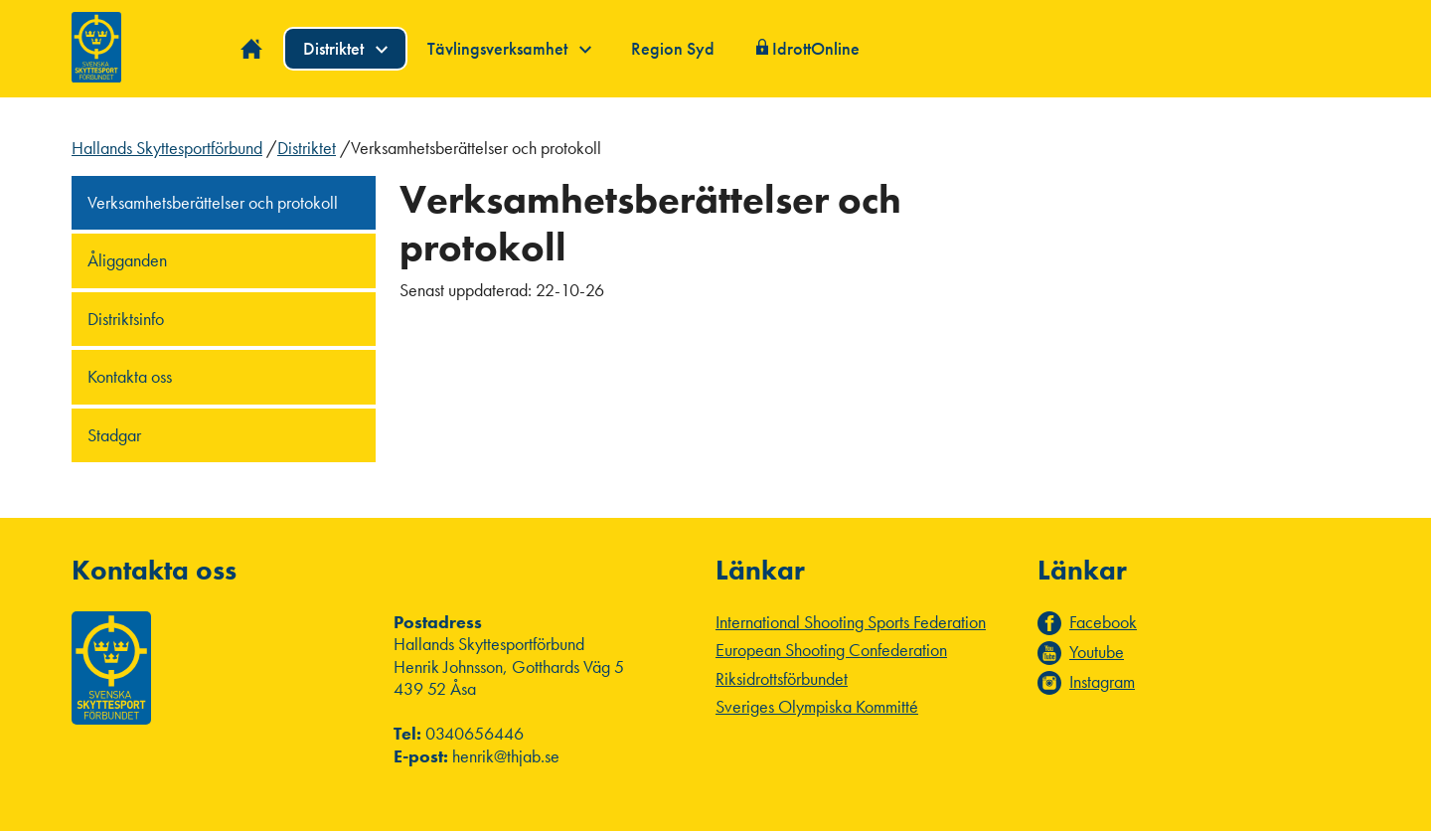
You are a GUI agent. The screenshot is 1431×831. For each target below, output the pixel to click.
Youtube (1096, 652)
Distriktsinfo (125, 318)
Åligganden (127, 260)
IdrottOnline (816, 48)
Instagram (1102, 682)
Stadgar (114, 434)
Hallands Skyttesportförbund (167, 147)
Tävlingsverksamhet (509, 48)
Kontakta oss (129, 376)
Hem (252, 49)
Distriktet (345, 48)
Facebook (1103, 622)
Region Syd (673, 48)
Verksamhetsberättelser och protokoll (212, 202)
